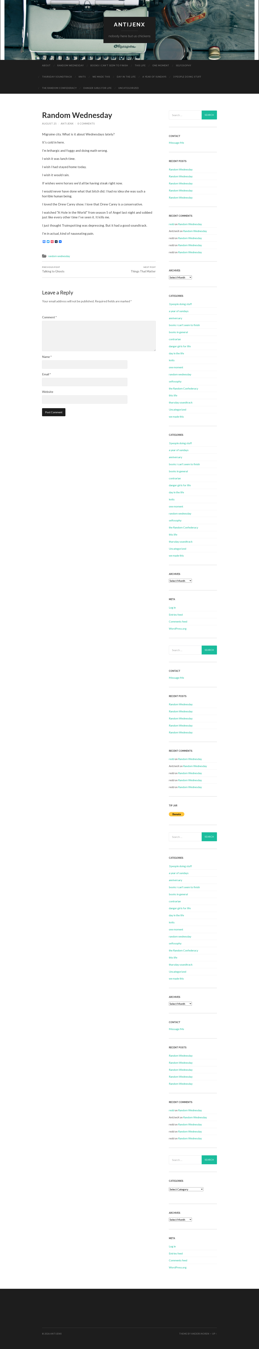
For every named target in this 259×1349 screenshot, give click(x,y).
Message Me (176, 142)
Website (47, 392)
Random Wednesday (181, 169)
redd (171, 224)
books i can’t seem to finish (109, 65)
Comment (49, 317)
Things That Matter (143, 269)
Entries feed (176, 614)
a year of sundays (154, 76)
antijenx (129, 24)
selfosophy (183, 65)
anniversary (175, 318)
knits (82, 76)
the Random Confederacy (59, 88)
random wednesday (70, 65)
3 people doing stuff (187, 76)
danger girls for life (97, 88)
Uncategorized (128, 88)
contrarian (175, 339)
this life (140, 65)
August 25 (49, 123)
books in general (178, 332)
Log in (172, 607)
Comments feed (178, 621)
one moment (160, 65)
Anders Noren (200, 1333)
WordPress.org (178, 628)
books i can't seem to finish (184, 325)
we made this (101, 76)
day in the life (126, 76)
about (46, 65)
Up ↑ (214, 1333)
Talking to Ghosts (53, 269)
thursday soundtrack (57, 76)
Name (47, 357)
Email (46, 374)
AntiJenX (67, 123)
